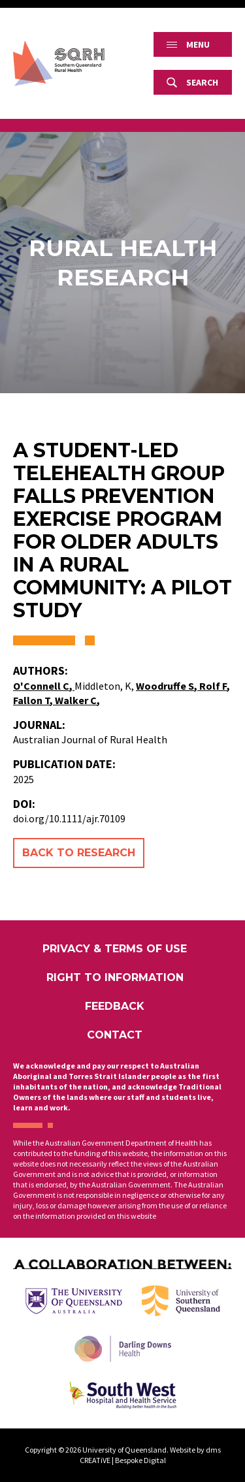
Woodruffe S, (167, 685)
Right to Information (115, 977)
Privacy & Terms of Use (114, 948)
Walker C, (77, 700)
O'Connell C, (43, 685)
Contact (114, 1035)
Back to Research (78, 852)
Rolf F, (214, 685)
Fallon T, (34, 700)
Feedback (114, 1006)
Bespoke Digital (140, 1460)
